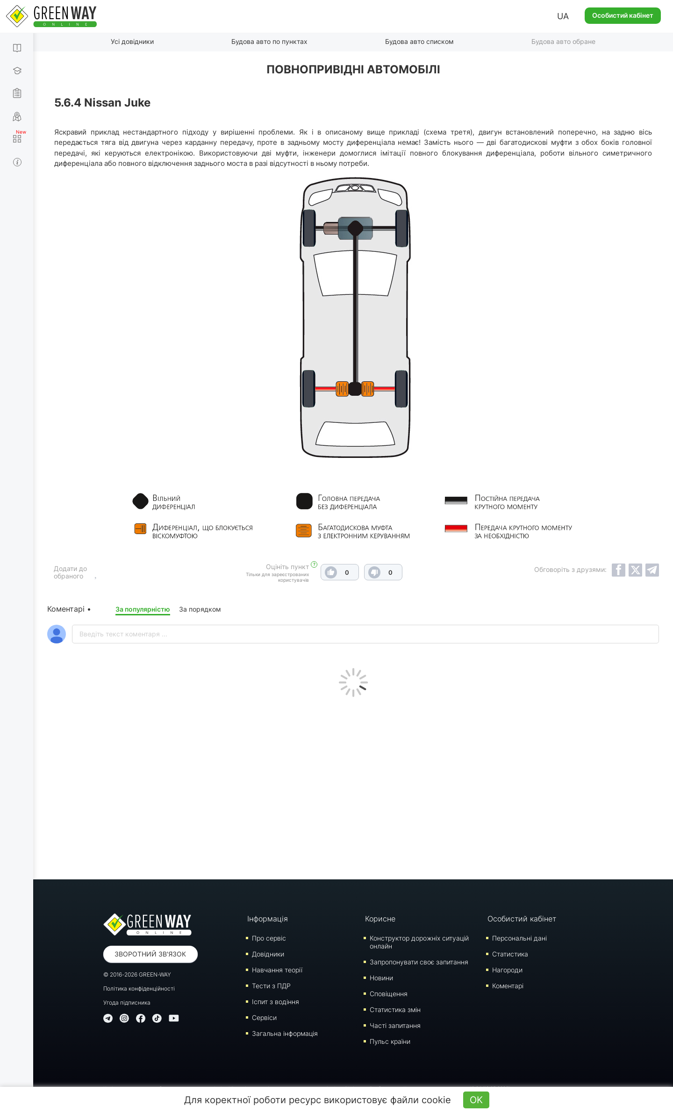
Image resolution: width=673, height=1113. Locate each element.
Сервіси (264, 1017)
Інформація (267, 918)
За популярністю (142, 609)
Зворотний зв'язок (150, 954)
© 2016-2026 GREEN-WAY (137, 974)
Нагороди (507, 970)
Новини (381, 978)
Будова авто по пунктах (269, 41)
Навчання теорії (277, 970)
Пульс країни (390, 1041)
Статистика (510, 954)
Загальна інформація (285, 1033)
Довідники (268, 954)
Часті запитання (395, 1025)
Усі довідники (132, 41)
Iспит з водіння (275, 1002)
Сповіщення (389, 994)
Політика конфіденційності (139, 988)
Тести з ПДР (271, 986)
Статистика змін (395, 1009)
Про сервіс (269, 938)
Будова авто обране (563, 41)
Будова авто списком (419, 41)
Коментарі (507, 986)
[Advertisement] (353, 786)
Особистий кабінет (622, 15)
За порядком (200, 609)
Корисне (380, 918)
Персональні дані (519, 938)
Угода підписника (126, 1002)
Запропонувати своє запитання (419, 962)
